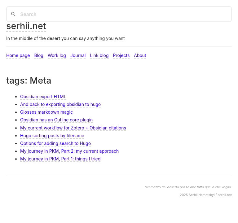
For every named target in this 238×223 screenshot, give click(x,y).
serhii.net (26, 25)
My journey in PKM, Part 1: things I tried (60, 158)
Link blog (99, 55)
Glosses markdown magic (46, 112)
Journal (78, 55)
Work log (57, 55)
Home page (18, 55)
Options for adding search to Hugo (55, 143)
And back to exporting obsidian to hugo (60, 104)
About (140, 55)
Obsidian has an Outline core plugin (56, 119)
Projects (121, 55)
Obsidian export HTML (43, 96)
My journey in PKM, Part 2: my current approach (69, 151)
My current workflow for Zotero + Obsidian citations (73, 127)
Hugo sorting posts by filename (52, 135)
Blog (38, 55)
